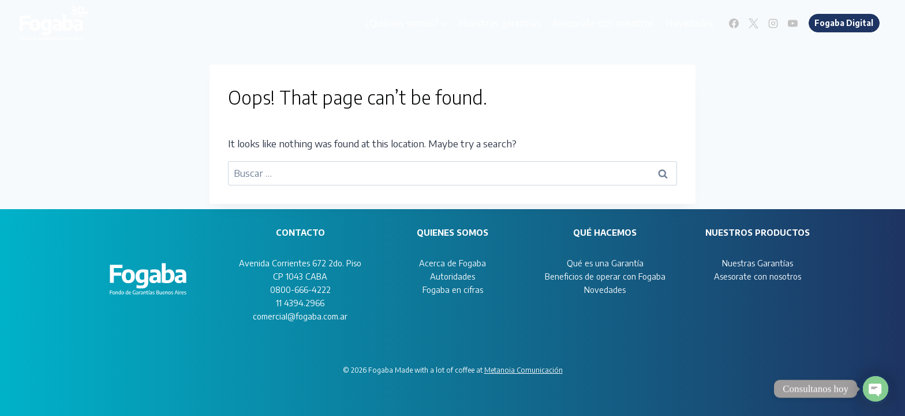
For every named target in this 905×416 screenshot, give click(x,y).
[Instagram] (773, 23)
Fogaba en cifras (452, 289)
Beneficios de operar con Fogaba (605, 276)
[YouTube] (793, 23)
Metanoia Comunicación (523, 370)
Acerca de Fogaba (452, 263)
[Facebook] (734, 23)
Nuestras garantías (500, 22)
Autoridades (452, 276)
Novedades (689, 22)
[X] (754, 23)
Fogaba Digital (843, 23)
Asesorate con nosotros (603, 22)
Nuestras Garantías (757, 263)
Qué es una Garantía (605, 263)
